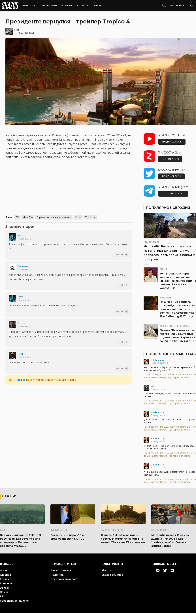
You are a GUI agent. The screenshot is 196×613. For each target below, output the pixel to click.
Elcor (20, 350)
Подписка (57, 571)
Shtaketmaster (158, 356)
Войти (180, 5)
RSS (2, 593)
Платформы (49, 5)
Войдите (20, 376)
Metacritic (159, 526)
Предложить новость (65, 575)
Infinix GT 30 (58, 526)
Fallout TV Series (113, 526)
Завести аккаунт (62, 567)
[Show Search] (164, 5)
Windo (154, 383)
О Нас (3, 567)
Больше (82, 5)
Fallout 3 (6, 526)
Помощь (5, 588)
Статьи (67, 5)
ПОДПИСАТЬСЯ (171, 138)
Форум (97, 5)
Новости (29, 5)
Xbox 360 (28, 214)
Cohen (21, 320)
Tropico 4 (90, 214)
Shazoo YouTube (112, 571)
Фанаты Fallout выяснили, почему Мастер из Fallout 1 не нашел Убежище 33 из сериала (123, 535)
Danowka (23, 263)
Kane (16, 26)
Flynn (20, 232)
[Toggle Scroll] (191, 5)
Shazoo (106, 567)
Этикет (5, 584)
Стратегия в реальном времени (54, 214)
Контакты (6, 580)
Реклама (5, 575)
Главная (5, 571)
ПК (17, 214)
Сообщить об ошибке (14, 597)
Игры (78, 214)
